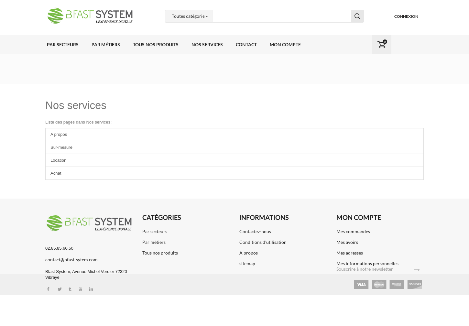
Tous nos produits (156, 44)
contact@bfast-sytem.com (71, 259)
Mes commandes (353, 231)
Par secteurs (63, 44)
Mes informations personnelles (367, 263)
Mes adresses (349, 252)
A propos (58, 134)
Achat (55, 173)
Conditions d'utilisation (263, 242)
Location (58, 160)
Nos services (207, 44)
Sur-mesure (61, 147)
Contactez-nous (255, 231)
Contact (246, 44)
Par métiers (106, 44)
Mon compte (285, 44)
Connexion (406, 16)
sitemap (247, 263)
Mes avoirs (347, 242)
